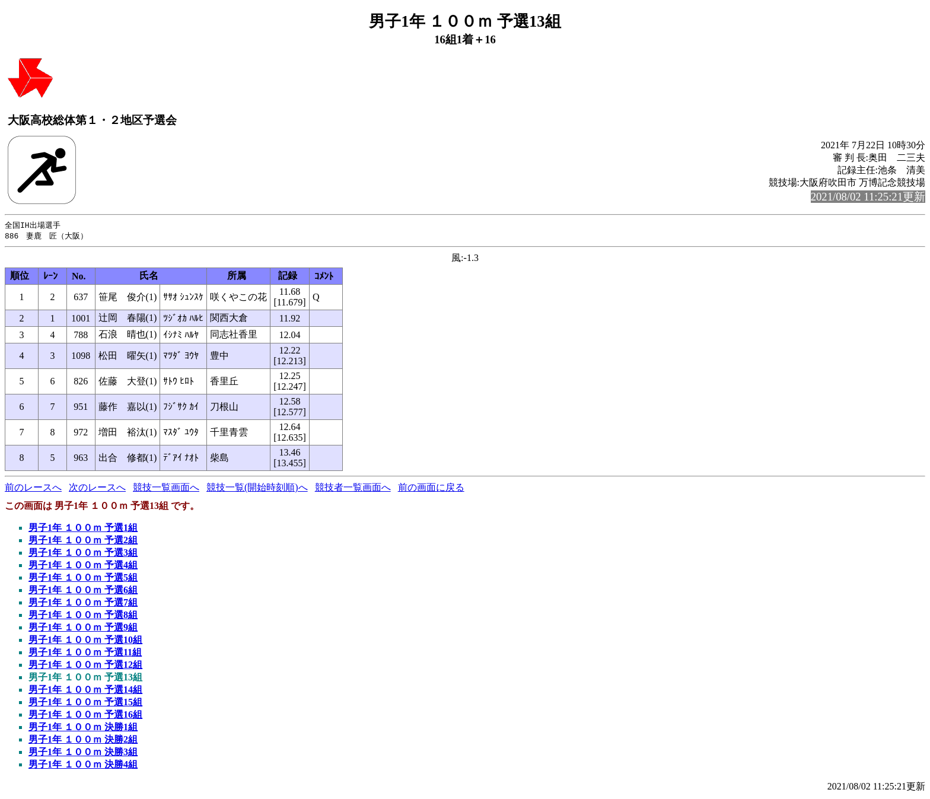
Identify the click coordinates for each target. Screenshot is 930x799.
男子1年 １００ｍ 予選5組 (83, 579)
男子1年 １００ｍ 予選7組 (83, 604)
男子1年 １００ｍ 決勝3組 (83, 753)
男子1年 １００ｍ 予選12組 (85, 666)
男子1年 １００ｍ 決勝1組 (83, 728)
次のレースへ (97, 488)
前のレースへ (33, 488)
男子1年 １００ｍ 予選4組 (83, 566)
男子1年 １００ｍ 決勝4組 (83, 765)
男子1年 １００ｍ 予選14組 (85, 691)
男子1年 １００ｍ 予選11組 (85, 653)
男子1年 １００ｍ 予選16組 (85, 716)
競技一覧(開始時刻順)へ (257, 488)
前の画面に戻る (431, 488)
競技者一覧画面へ (353, 488)
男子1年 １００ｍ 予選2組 (83, 541)
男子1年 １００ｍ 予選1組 (83, 529)
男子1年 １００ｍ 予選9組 (83, 628)
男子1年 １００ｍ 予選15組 (85, 703)
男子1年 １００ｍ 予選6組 (83, 591)
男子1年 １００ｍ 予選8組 (83, 616)
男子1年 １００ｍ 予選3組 (83, 554)
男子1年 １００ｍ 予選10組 (85, 641)
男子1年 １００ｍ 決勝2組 (83, 741)
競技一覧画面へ (166, 488)
